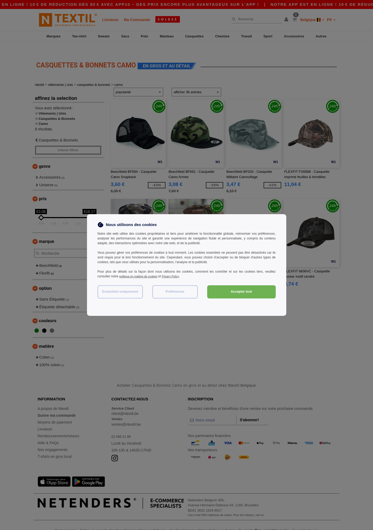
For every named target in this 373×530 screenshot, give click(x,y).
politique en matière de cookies (141, 276)
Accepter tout (241, 291)
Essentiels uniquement (120, 291)
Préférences (175, 291)
